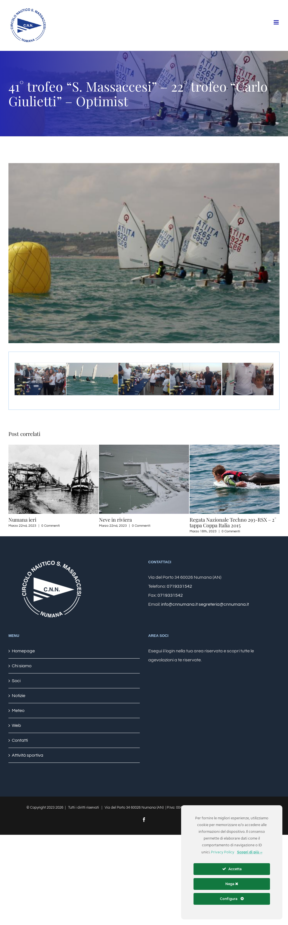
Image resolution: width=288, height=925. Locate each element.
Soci (16, 681)
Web (16, 725)
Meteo (18, 710)
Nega (231, 884)
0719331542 (179, 586)
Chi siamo (22, 666)
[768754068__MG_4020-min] (144, 253)
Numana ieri (22, 519)
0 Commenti (50, 526)
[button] (18, 379)
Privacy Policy (222, 852)
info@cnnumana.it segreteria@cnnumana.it (205, 604)
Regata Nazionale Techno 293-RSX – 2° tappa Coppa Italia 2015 (233, 522)
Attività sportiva (27, 755)
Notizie (18, 695)
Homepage (23, 651)
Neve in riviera (115, 519)
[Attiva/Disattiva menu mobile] (277, 22)
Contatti (20, 740)
